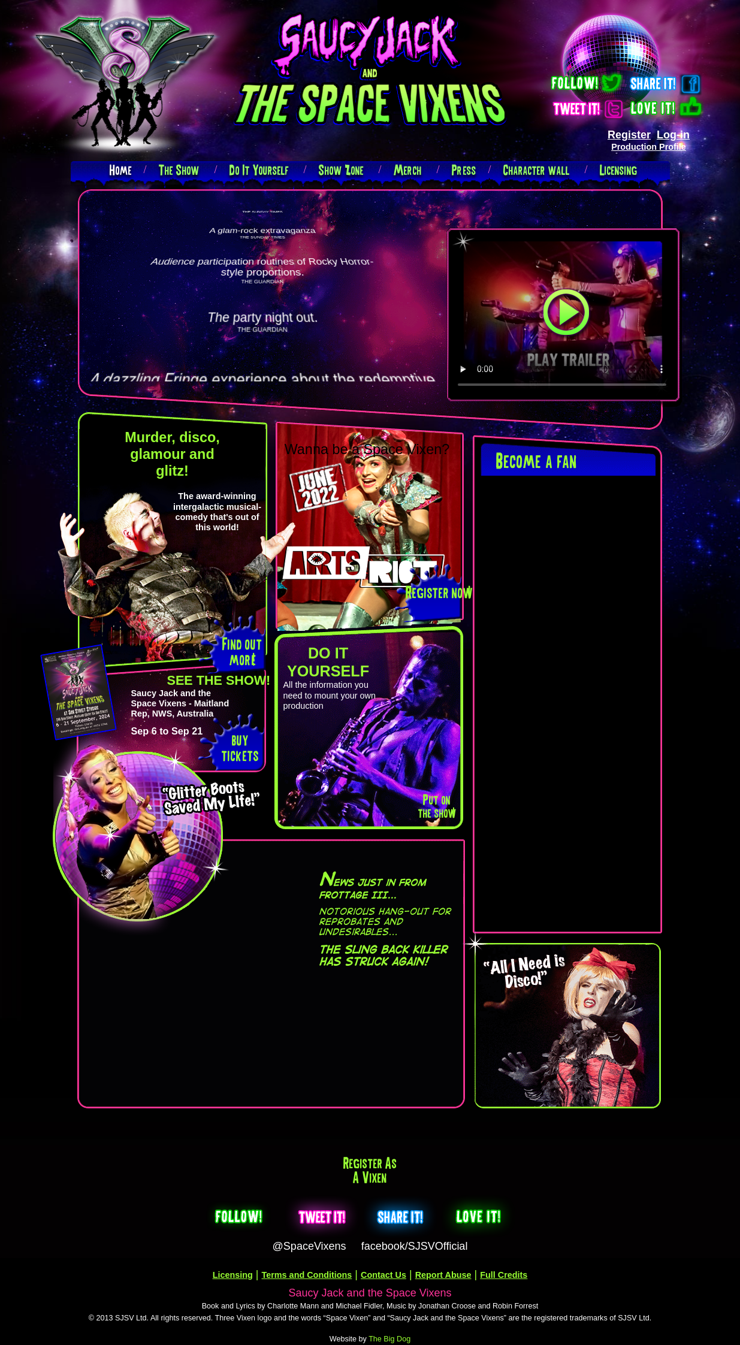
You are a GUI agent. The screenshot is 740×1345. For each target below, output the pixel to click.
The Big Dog (389, 1339)
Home (121, 170)
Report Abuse (443, 1275)
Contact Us (383, 1275)
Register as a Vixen (370, 1170)
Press (464, 170)
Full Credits (503, 1275)
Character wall (536, 170)
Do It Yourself (259, 170)
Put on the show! (436, 806)
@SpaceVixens (309, 1246)
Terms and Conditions (307, 1275)
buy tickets (240, 747)
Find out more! (242, 651)
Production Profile (648, 147)
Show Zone (341, 170)
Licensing (619, 170)
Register (629, 135)
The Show (179, 170)
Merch (408, 170)
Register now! (438, 592)
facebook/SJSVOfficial (414, 1246)
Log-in (673, 135)
